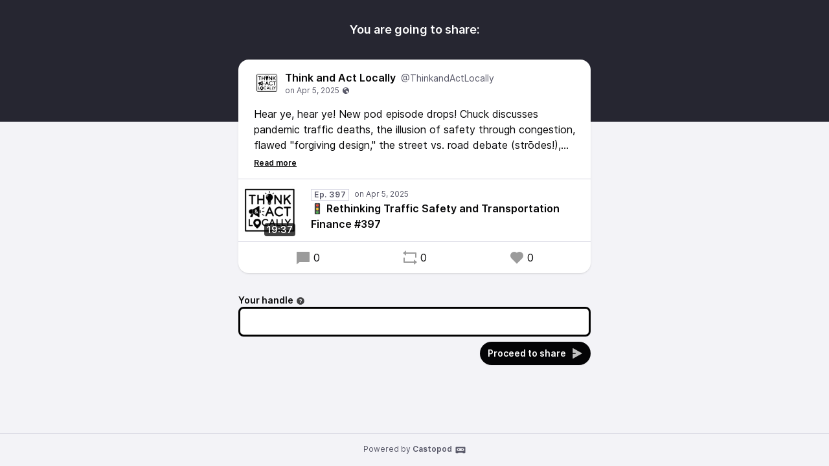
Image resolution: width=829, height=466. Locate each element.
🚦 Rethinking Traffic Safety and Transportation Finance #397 (435, 216)
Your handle (271, 299)
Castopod (439, 450)
